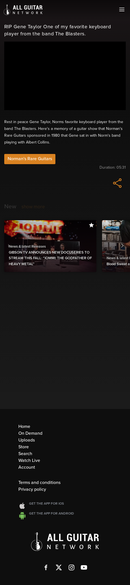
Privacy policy (32, 489)
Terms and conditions (39, 482)
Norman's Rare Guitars (30, 159)
